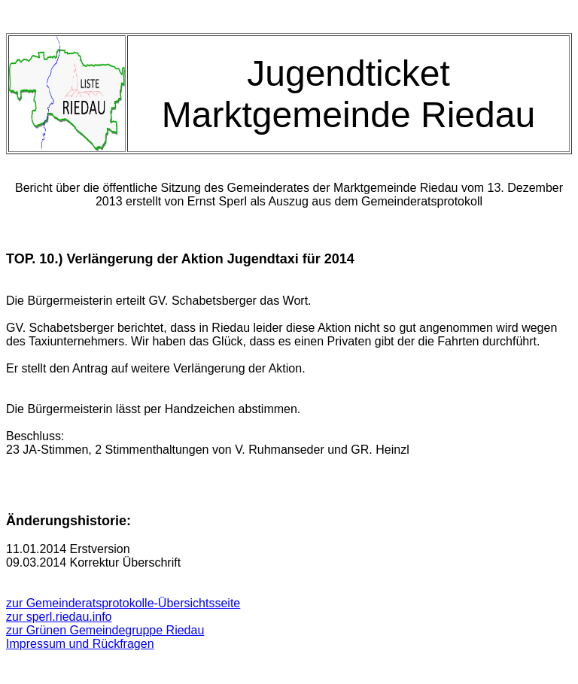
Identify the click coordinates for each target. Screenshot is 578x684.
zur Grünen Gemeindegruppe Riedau (105, 630)
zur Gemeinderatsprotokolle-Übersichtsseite (123, 603)
